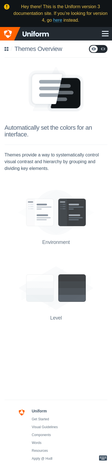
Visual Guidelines (45, 427)
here (57, 20)
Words (36, 443)
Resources (40, 451)
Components (41, 435)
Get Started (40, 419)
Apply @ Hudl (42, 459)
